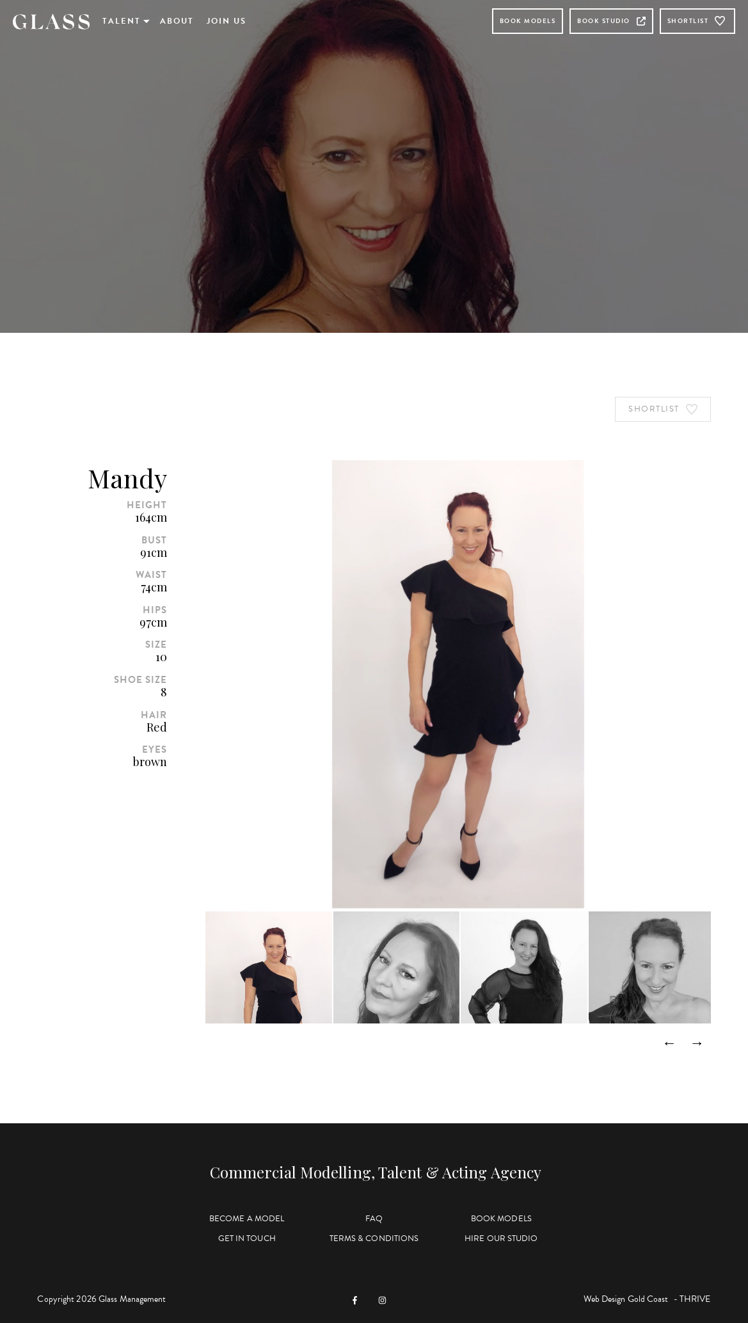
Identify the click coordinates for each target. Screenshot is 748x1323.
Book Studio (611, 21)
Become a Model (246, 1218)
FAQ (374, 1218)
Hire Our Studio (501, 1238)
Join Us (226, 21)
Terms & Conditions (374, 1238)
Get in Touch (247, 1238)
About (177, 21)
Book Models (528, 21)
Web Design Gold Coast (626, 1299)
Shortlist (697, 21)
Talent (121, 21)
